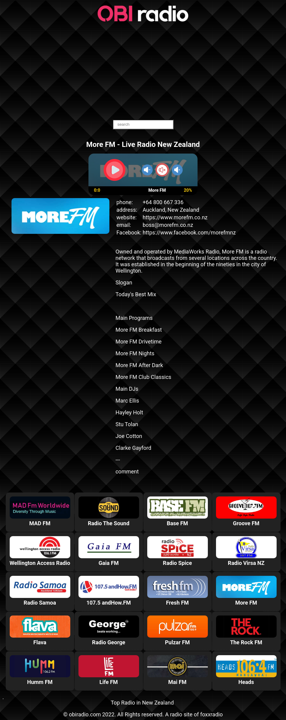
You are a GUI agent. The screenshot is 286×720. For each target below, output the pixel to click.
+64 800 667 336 (163, 202)
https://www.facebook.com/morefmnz (189, 232)
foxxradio (211, 714)
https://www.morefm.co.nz (175, 217)
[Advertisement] (143, 71)
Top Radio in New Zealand (142, 702)
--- (117, 459)
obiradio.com (85, 714)
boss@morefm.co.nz (168, 225)
